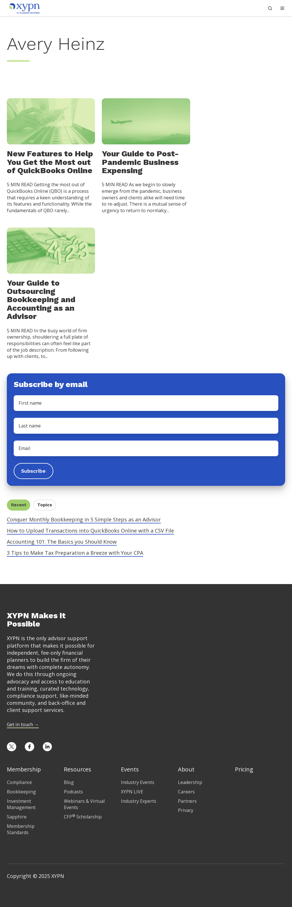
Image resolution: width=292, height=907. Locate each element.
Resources (77, 769)
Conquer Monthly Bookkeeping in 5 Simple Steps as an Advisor (84, 519)
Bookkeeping (21, 792)
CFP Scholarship (83, 817)
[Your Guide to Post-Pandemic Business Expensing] (146, 121)
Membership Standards (21, 829)
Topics (44, 504)
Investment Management (21, 804)
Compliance (19, 782)
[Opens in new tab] (11, 747)
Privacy (185, 810)
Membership (24, 769)
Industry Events (137, 782)
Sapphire (17, 817)
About (186, 769)
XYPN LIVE (132, 792)
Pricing (244, 769)
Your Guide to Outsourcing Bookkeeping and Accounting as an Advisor (41, 299)
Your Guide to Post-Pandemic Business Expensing (140, 162)
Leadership (190, 782)
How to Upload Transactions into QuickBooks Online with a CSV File (90, 530)
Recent (18, 504)
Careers (186, 792)
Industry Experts (138, 801)
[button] (282, 8)
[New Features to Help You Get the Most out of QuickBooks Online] (51, 121)
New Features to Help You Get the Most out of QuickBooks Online (50, 162)
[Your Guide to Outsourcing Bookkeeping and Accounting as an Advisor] (51, 250)
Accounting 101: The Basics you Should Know (62, 541)
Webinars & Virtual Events (84, 804)
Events (130, 769)
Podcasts (73, 792)
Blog (69, 782)
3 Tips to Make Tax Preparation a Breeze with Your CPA (75, 552)
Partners (187, 801)
